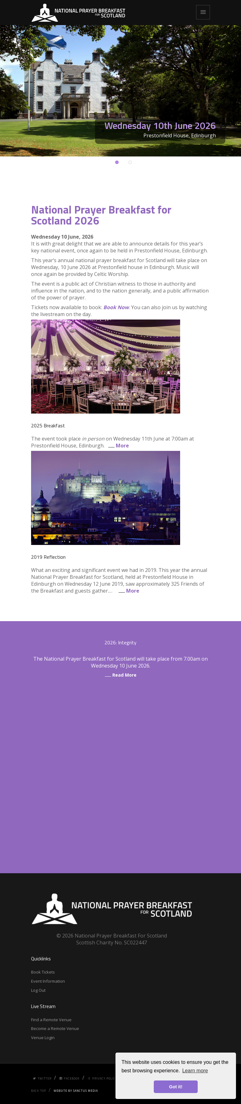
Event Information (48, 981)
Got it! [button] (175, 1086)
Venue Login (43, 1037)
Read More (121, 675)
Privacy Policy (102, 1078)
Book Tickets (43, 972)
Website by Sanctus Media (76, 1091)
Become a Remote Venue (55, 1028)
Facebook (69, 1078)
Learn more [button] (195, 1070)
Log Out (38, 990)
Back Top (38, 1091)
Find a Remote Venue (51, 1019)
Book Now (116, 307)
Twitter (42, 1078)
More (117, 445)
